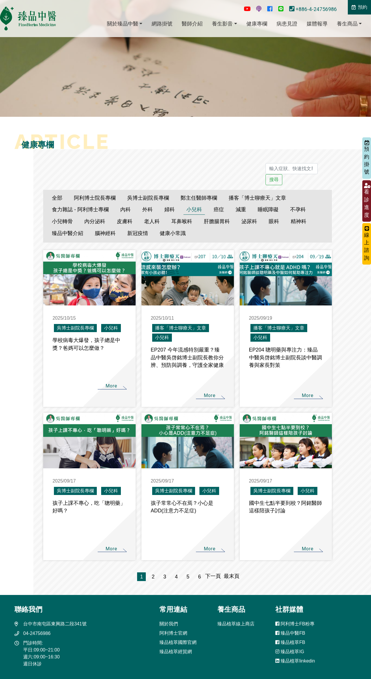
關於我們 (168, 623)
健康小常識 (173, 233)
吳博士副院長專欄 (148, 198)
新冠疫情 (137, 233)
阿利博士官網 (173, 633)
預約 (359, 7)
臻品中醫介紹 (67, 233)
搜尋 (274, 179)
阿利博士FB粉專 (294, 623)
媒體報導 (317, 24)
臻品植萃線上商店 (235, 623)
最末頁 (230, 576)
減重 (241, 209)
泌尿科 (249, 221)
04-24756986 (36, 633)
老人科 (152, 221)
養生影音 (222, 24)
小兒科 (194, 209)
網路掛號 (162, 24)
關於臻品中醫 (122, 24)
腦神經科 (105, 233)
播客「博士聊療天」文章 (257, 198)
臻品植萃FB (290, 642)
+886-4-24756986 (313, 9)
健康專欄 (256, 24)
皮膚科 (124, 221)
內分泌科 (94, 221)
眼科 (274, 221)
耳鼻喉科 (181, 221)
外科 (147, 209)
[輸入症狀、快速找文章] (291, 168)
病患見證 (287, 24)
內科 (125, 209)
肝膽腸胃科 (217, 221)
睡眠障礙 (268, 209)
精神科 (298, 221)
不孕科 (298, 209)
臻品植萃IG (289, 651)
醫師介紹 (192, 24)
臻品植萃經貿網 (175, 651)
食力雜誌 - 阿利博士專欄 (80, 209)
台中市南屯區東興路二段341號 (55, 623)
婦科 (169, 209)
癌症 (219, 209)
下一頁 (213, 576)
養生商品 (347, 24)
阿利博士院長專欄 (95, 198)
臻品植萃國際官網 (178, 642)
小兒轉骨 (62, 221)
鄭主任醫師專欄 (199, 198)
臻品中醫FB (290, 633)
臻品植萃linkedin (295, 660)
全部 (57, 198)
